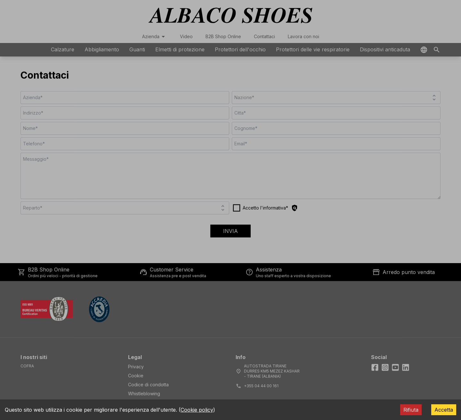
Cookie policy (197, 410)
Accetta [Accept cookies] (443, 410)
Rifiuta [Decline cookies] (410, 410)
